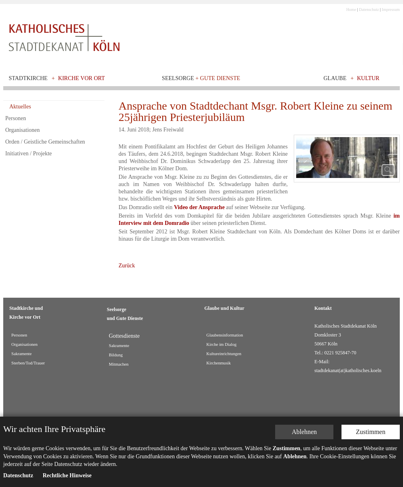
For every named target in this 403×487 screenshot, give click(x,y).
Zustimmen (371, 435)
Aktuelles (20, 107)
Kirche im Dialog (221, 344)
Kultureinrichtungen (223, 353)
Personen (15, 118)
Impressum (391, 9)
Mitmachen (119, 364)
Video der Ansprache (199, 207)
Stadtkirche (28, 78)
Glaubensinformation (224, 335)
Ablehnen (304, 435)
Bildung (116, 355)
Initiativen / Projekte (28, 153)
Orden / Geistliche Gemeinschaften (45, 142)
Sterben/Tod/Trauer (28, 363)
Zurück (127, 266)
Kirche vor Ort (81, 78)
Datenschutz (369, 9)
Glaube (334, 78)
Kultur (368, 78)
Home (351, 9)
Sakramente (21, 353)
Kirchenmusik (218, 363)
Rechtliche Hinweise (66, 479)
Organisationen (22, 130)
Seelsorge (201, 78)
